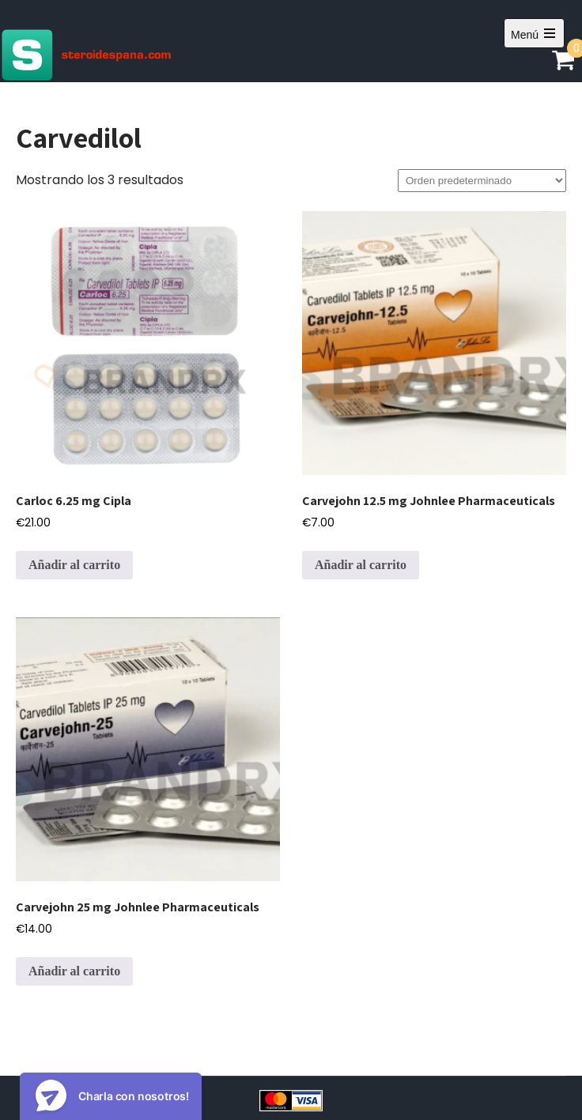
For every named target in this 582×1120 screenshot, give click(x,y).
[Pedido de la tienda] (482, 180)
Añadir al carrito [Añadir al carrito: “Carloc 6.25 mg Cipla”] (74, 564)
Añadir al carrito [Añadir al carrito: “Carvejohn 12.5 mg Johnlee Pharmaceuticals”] (360, 564)
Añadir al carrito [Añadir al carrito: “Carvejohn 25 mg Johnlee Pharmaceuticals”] (74, 971)
